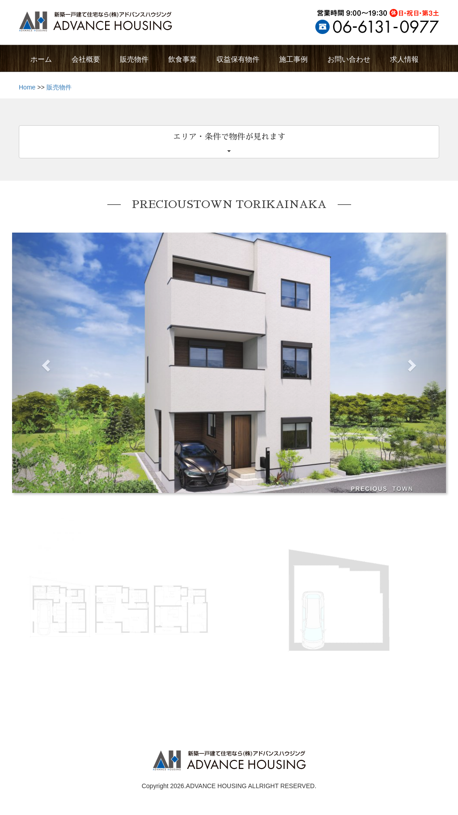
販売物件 (59, 87)
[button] (44, 363)
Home (27, 87)
